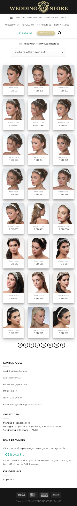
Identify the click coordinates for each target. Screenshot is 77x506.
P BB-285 (63, 160)
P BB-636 (38, 264)
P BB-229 (63, 91)
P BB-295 (13, 229)
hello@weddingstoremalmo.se (26, 404)
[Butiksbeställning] (38, 52)
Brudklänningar (32, 17)
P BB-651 (63, 264)
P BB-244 (38, 125)
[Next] (62, 345)
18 (56, 345)
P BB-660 (64, 298)
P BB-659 (38, 298)
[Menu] (11, 18)
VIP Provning (44, 25)
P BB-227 (13, 91)
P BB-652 (13, 298)
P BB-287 (38, 194)
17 (50, 345)
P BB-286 (13, 194)
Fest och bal (51, 17)
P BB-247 (64, 125)
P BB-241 (13, 125)
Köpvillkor (28, 25)
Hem (20, 44)
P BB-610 (13, 264)
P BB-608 (64, 229)
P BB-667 (13, 333)
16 (44, 345)
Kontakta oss (61, 25)
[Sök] (59, 33)
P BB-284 (38, 160)
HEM (18, 17)
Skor (63, 17)
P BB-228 (38, 91)
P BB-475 (38, 229)
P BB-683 (63, 333)
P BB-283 (13, 160)
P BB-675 (38, 333)
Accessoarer (12, 25)
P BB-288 (63, 194)
